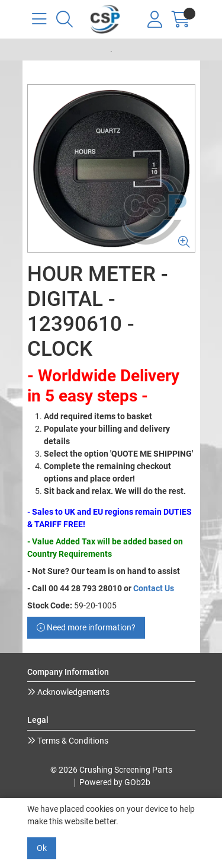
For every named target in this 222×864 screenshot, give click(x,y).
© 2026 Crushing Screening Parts (111, 769)
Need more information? (86, 627)
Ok (42, 848)
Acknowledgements (73, 692)
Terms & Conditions (72, 740)
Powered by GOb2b (114, 782)
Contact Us (153, 588)
